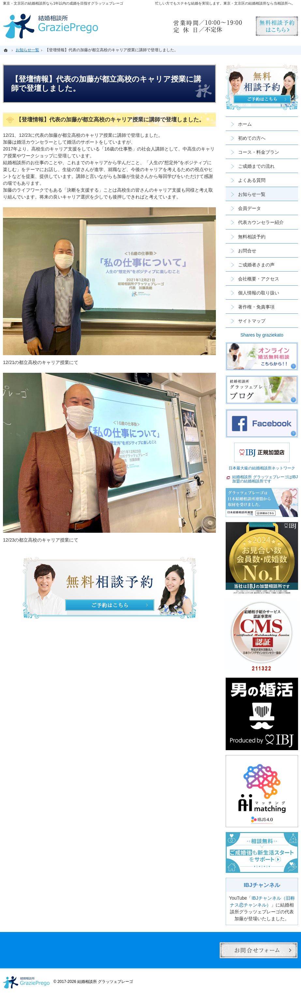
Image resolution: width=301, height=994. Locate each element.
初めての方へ (251, 138)
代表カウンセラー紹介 (261, 222)
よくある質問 (251, 180)
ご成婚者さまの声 (256, 264)
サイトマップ (251, 320)
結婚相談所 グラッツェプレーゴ (105, 981)
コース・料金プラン (258, 152)
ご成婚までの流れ (256, 166)
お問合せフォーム (258, 950)
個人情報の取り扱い (258, 292)
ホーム (245, 124)
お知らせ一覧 (251, 194)
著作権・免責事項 (256, 306)
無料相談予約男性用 (277, 26)
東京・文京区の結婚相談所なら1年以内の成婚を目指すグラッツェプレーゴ (63, 3)
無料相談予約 (251, 236)
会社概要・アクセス (258, 278)
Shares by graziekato (261, 335)
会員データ (249, 208)
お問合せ (247, 250)
